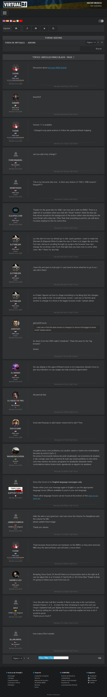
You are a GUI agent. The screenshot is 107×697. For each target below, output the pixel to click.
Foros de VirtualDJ (15, 43)
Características (13, 680)
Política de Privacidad (68, 680)
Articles (37, 685)
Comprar (11, 678)
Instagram (92, 680)
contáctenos (65, 678)
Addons (31, 43)
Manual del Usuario (41, 680)
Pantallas (11, 685)
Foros (36, 687)
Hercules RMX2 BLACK (57, 68)
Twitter (91, 683)
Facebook (92, 676)
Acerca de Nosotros (68, 676)
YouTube (92, 678)
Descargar (11, 676)
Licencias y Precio (14, 683)
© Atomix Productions (53, 695)
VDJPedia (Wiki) (40, 683)
